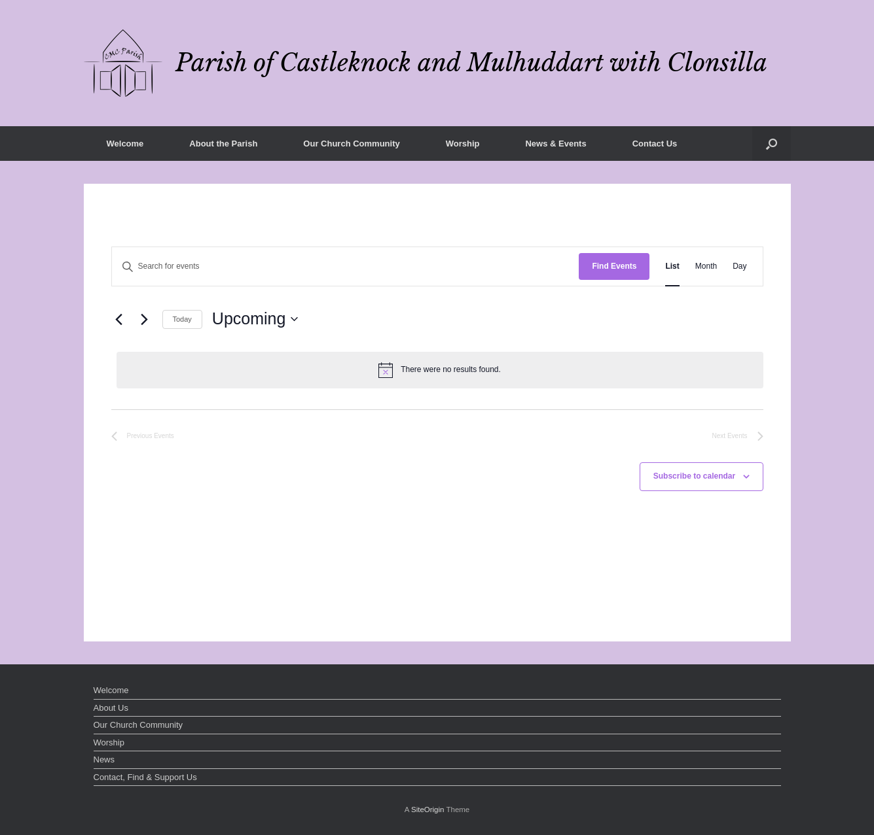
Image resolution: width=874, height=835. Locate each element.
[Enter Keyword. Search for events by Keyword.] (345, 266)
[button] (771, 143)
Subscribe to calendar (694, 476)
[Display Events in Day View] (739, 266)
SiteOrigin (428, 809)
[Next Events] (145, 319)
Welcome (125, 143)
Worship (463, 143)
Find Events (614, 266)
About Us (111, 708)
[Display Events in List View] (672, 266)
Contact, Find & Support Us (145, 777)
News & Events (555, 143)
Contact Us (655, 143)
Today (182, 319)
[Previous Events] (119, 319)
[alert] (440, 370)
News (104, 759)
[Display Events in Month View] (706, 266)
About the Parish (223, 143)
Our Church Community (351, 143)
